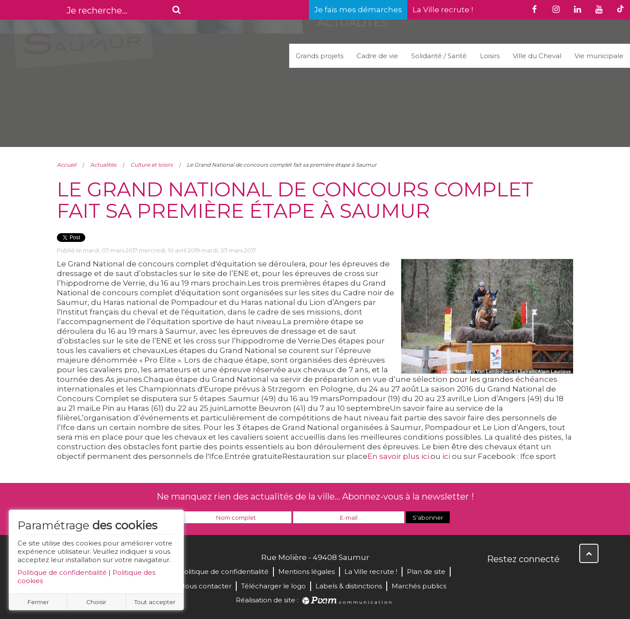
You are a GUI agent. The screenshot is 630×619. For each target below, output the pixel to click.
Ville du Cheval (537, 56)
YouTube (533, 578)
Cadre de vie (377, 56)
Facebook (494, 578)
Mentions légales (306, 571)
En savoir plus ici (398, 456)
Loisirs (490, 56)
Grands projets (319, 56)
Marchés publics (419, 586)
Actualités (103, 164)
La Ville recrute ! (443, 9)
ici (446, 456)
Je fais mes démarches (358, 9)
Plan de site (426, 571)
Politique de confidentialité (62, 572)
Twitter (514, 578)
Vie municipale (598, 56)
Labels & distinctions (348, 586)
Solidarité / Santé (439, 56)
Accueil (66, 164)
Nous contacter (205, 586)
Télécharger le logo (273, 586)
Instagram (552, 578)
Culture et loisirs (151, 164)
